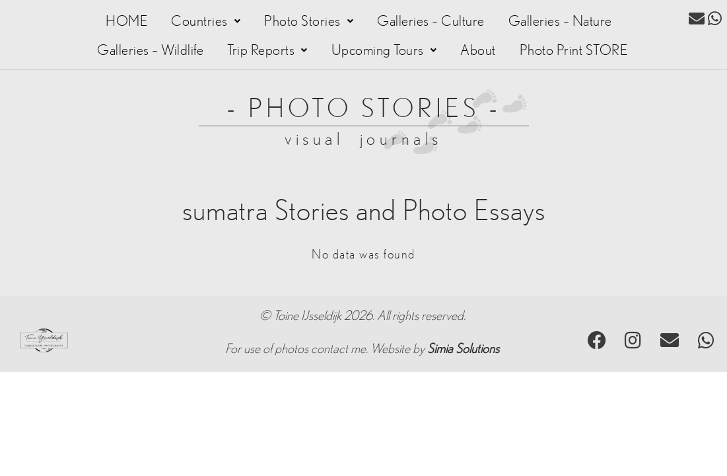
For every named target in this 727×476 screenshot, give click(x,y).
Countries (205, 21)
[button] (205, 21)
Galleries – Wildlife (150, 50)
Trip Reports (267, 50)
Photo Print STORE (574, 50)
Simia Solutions (463, 349)
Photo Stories (308, 21)
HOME (126, 21)
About (478, 50)
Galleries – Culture (431, 21)
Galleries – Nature (560, 21)
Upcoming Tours (384, 50)
